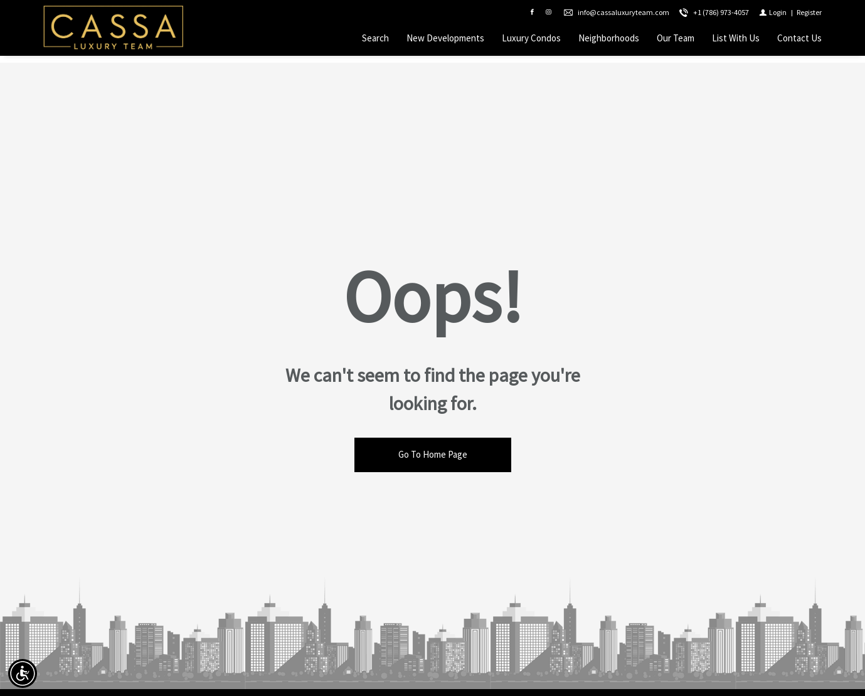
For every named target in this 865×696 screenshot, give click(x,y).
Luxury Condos (531, 42)
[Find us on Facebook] (532, 16)
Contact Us (799, 42)
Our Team (675, 42)
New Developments (445, 42)
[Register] (809, 16)
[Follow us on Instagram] (548, 16)
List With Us (736, 42)
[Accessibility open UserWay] (22, 673)
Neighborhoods (608, 42)
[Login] (773, 16)
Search (375, 42)
